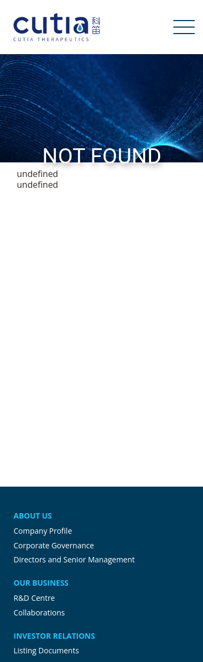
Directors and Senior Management (74, 559)
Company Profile (43, 531)
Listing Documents (46, 650)
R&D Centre (34, 598)
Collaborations (39, 612)
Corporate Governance (54, 545)
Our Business (41, 583)
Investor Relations (54, 636)
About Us (33, 515)
